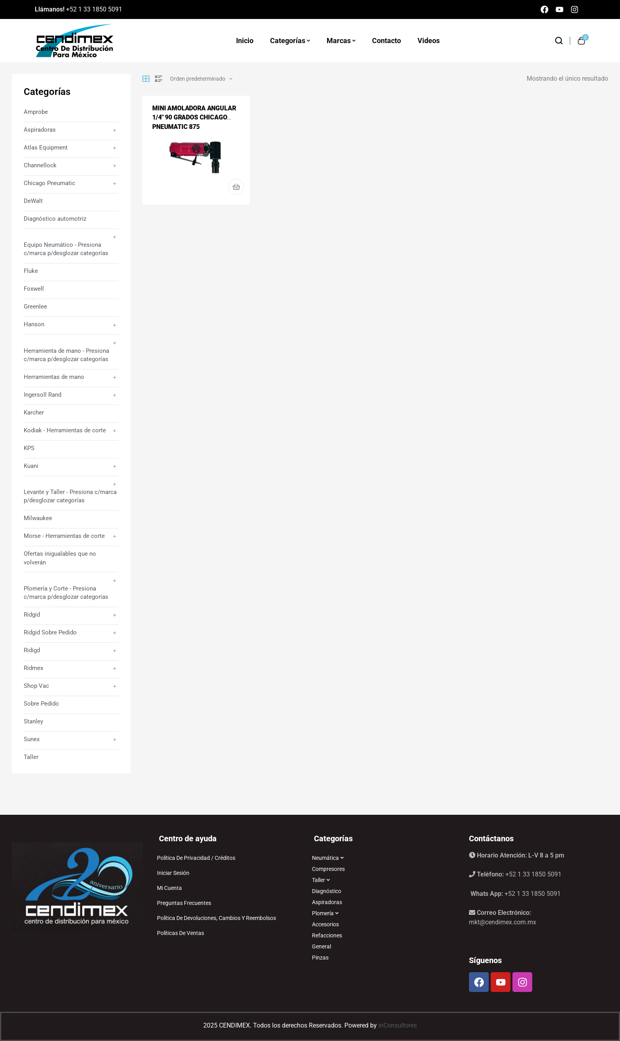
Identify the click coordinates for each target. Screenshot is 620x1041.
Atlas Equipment (46, 147)
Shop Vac (36, 685)
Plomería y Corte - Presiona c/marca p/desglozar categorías (66, 592)
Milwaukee (38, 518)
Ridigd (32, 650)
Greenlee (35, 306)
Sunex (32, 739)
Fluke (31, 270)
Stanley (33, 721)
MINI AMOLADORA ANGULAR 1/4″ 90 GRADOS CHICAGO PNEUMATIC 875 (194, 117)
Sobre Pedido (41, 703)
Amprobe (36, 111)
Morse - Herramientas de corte (64, 535)
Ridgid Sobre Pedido (50, 632)
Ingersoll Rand (42, 394)
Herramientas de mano (54, 376)
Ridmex (33, 668)
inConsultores (397, 1025)
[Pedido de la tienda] (201, 78)
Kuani (31, 465)
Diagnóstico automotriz (55, 218)
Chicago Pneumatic (49, 183)
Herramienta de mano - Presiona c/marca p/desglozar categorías (66, 355)
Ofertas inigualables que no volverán (60, 558)
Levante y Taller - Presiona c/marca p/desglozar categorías (70, 496)
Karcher (34, 412)
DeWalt (33, 200)
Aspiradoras (40, 129)
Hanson (34, 324)
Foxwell (34, 288)
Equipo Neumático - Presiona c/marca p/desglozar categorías (66, 249)
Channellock (40, 165)
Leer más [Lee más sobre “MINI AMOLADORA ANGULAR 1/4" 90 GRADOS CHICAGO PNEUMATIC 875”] (236, 187)
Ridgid (32, 614)
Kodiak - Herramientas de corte (65, 430)
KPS (29, 448)
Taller (31, 757)
